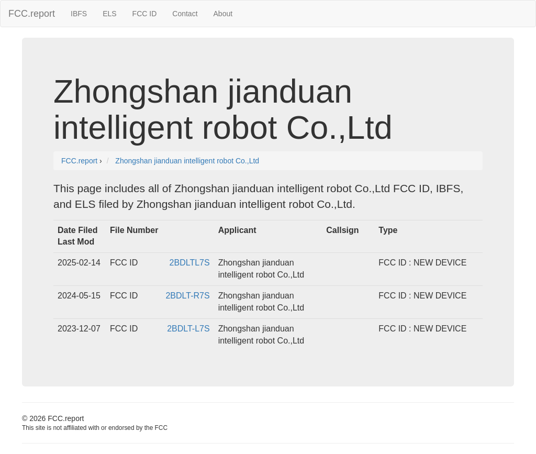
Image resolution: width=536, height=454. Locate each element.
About (223, 13)
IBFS (79, 13)
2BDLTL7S (190, 262)
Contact (184, 13)
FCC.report (31, 13)
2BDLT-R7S (187, 295)
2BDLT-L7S (188, 328)
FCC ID (144, 13)
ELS (109, 13)
